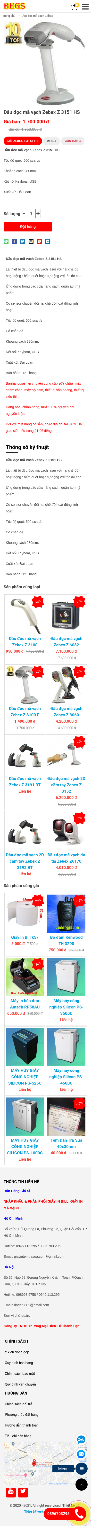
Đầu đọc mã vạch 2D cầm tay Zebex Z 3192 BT (25, 861)
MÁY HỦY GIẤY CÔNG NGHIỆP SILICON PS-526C (24, 1077)
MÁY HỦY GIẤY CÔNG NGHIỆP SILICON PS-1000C (25, 1146)
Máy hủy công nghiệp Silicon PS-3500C (66, 1007)
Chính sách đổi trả (18, 1404)
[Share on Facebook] (15, 241)
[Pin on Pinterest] (40, 241)
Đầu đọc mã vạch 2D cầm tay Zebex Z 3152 (66, 785)
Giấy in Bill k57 (25, 937)
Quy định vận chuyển (20, 1384)
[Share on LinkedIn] (48, 241)
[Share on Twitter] (23, 241)
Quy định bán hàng (19, 1363)
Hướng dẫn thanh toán (22, 1425)
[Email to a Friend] (32, 241)
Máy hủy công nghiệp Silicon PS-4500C (66, 1077)
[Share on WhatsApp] (7, 241)
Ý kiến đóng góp (17, 1352)
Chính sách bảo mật (20, 1374)
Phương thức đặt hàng (22, 1414)
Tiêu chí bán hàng (18, 1436)
